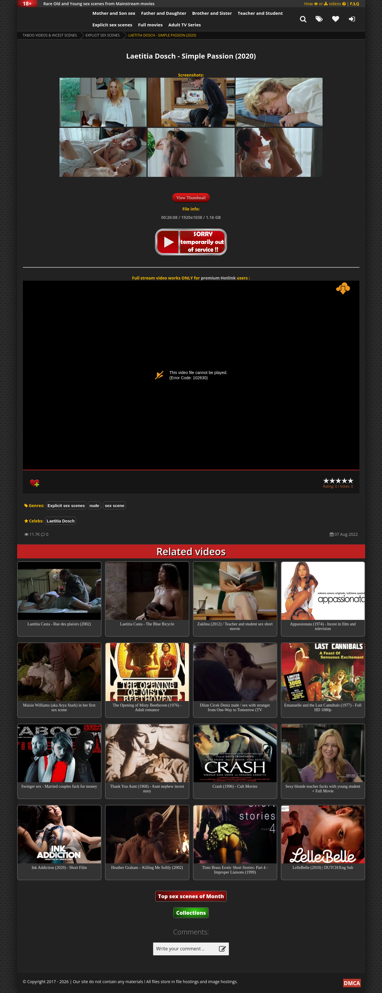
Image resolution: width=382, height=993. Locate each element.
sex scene (114, 505)
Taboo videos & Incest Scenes (50, 35)
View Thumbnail (191, 197)
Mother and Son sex (114, 13)
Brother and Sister (212, 13)
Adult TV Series (185, 25)
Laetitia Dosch (61, 521)
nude (94, 505)
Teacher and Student (260, 13)
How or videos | (331, 3)
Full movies (150, 25)
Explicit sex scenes (113, 25)
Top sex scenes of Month (191, 896)
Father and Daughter (163, 13)
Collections (191, 912)
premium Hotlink (218, 278)
